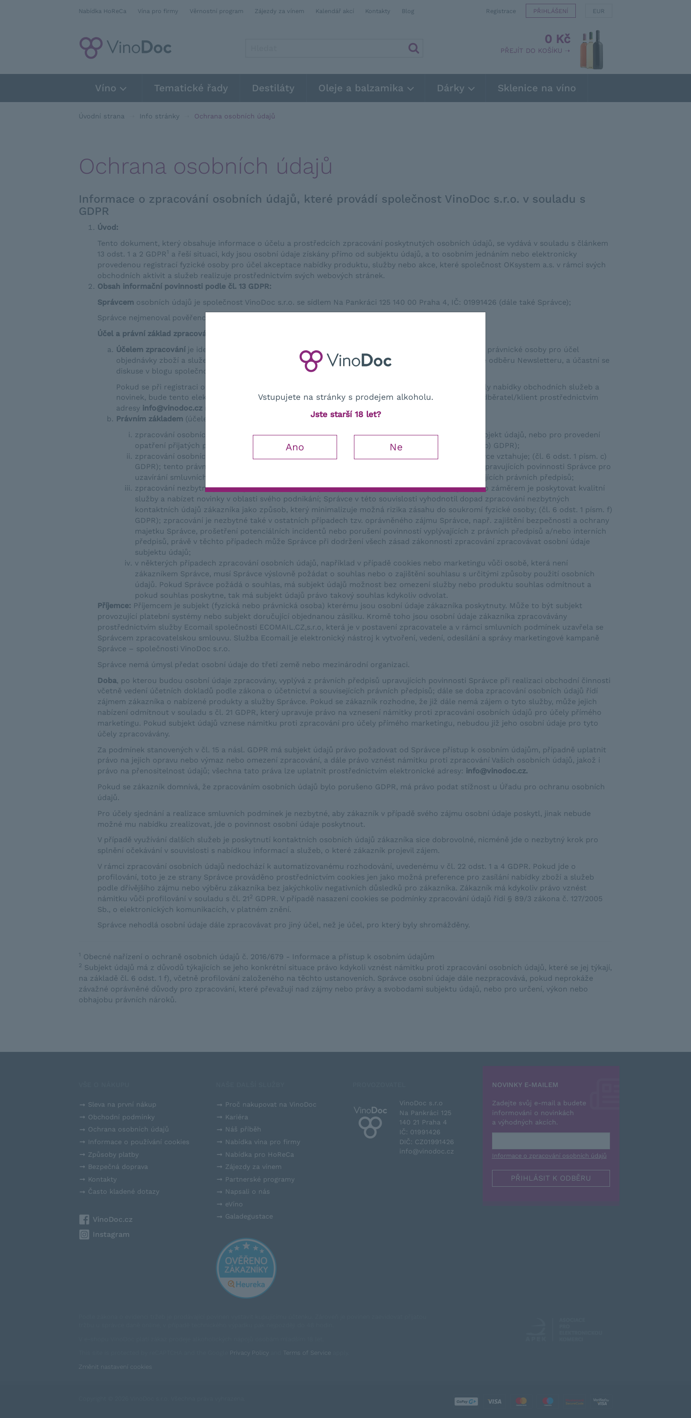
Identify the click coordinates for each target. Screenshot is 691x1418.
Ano (295, 447)
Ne (396, 447)
